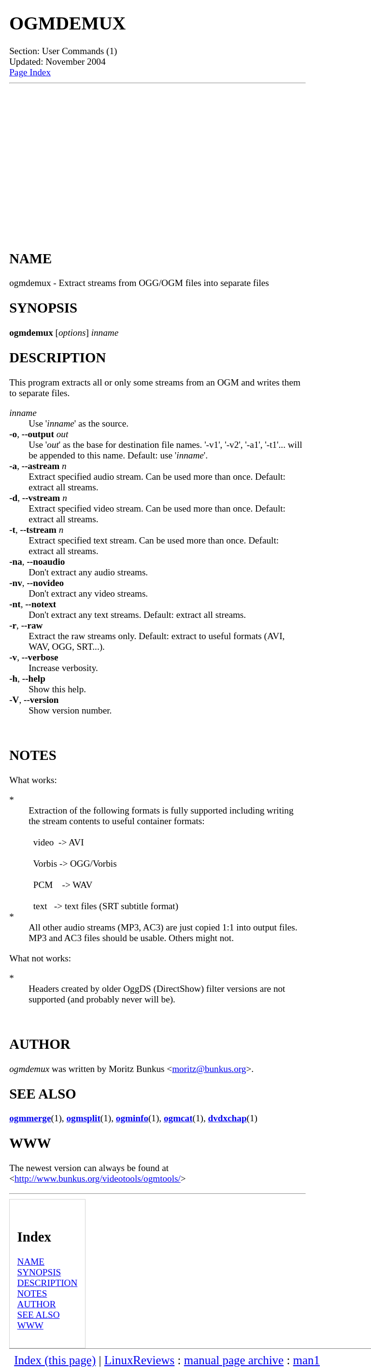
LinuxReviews (139, 1360)
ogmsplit (83, 1118)
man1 (306, 1360)
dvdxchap (227, 1118)
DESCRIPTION (47, 1283)
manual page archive (234, 1360)
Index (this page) (55, 1360)
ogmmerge (30, 1118)
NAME (31, 1262)
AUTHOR (36, 1304)
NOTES (32, 1293)
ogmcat (178, 1118)
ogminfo (132, 1118)
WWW (30, 1325)
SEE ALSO (38, 1315)
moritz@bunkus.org (209, 1069)
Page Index (30, 72)
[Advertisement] (157, 156)
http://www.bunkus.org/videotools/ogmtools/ (97, 1178)
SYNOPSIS (39, 1272)
